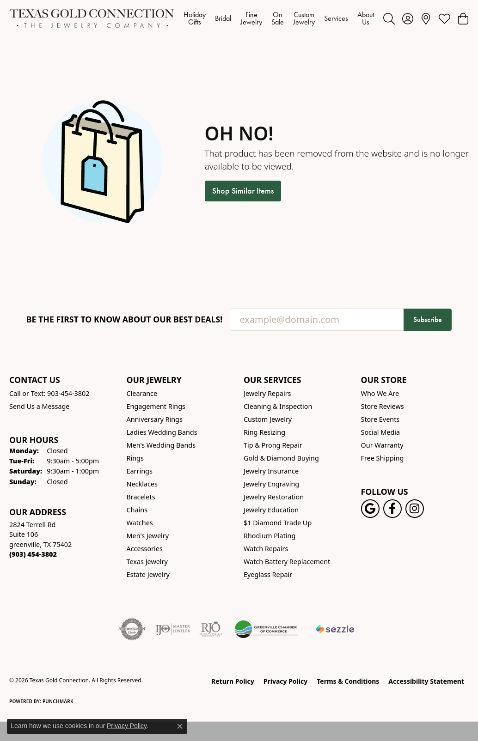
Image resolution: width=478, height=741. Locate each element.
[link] (426, 18)
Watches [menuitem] (140, 522)
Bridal (223, 18)
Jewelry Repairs (267, 393)
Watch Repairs (266, 548)
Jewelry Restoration (274, 496)
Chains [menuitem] (137, 509)
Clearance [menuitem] (142, 393)
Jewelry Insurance (271, 471)
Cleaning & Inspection (278, 406)
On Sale (277, 18)
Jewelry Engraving (271, 484)
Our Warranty (382, 445)
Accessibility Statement (426, 681)
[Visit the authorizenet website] (132, 629)
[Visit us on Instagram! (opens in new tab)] (414, 508)
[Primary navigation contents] (279, 18)
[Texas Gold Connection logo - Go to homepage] (92, 18)
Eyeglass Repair (268, 574)
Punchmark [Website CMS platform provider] (58, 701)
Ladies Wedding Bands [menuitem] (162, 432)
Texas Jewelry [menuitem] (147, 561)
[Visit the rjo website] (210, 629)
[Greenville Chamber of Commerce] (266, 629)
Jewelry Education (271, 509)
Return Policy (232, 681)
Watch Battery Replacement (287, 561)
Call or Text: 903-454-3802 (49, 393)
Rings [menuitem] (135, 458)
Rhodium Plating (269, 535)
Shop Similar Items (243, 191)
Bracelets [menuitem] (141, 496)
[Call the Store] (33, 554)
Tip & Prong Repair (273, 445)
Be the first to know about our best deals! (124, 319)
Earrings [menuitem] (140, 471)
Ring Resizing (264, 432)
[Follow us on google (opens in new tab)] (370, 508)
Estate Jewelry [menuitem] (148, 574)
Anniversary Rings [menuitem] (155, 419)
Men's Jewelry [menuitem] (148, 535)
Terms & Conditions (348, 681)
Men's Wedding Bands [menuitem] (161, 445)
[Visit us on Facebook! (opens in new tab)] (392, 508)
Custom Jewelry (304, 18)
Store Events (380, 419)
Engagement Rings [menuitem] (156, 406)
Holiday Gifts (195, 18)
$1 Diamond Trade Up (278, 522)
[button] (389, 18)
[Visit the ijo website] (172, 629)
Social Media (380, 432)
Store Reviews (382, 406)
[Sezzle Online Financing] (335, 629)
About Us (365, 18)
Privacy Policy (285, 681)
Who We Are (380, 393)
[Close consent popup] (180, 726)
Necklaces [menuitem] (142, 484)
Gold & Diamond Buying (281, 458)
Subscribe (427, 319)
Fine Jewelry (251, 18)
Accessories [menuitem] (145, 548)
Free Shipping (382, 458)
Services (336, 18)
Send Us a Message (39, 406)
